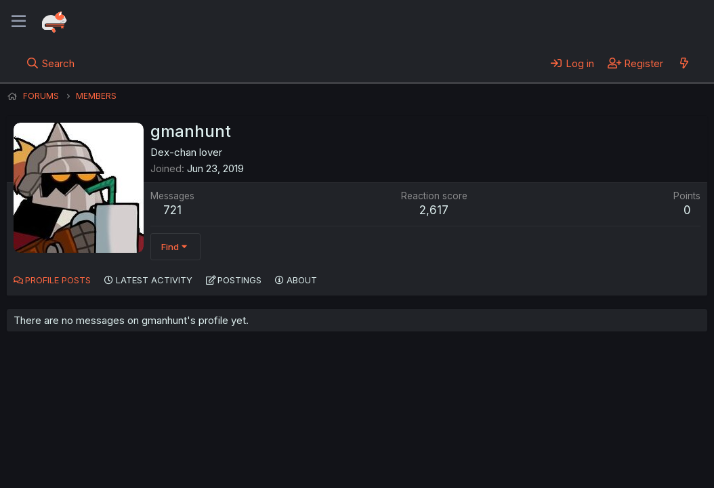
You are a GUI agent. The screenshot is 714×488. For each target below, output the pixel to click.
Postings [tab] (239, 279)
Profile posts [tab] (58, 279)
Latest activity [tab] (154, 279)
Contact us (184, 459)
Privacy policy (339, 459)
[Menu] (19, 21)
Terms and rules (258, 459)
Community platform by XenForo (595, 458)
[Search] (50, 63)
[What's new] (684, 63)
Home (434, 459)
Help (394, 459)
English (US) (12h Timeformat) (76, 459)
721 (172, 210)
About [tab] (302, 279)
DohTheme (578, 469)
